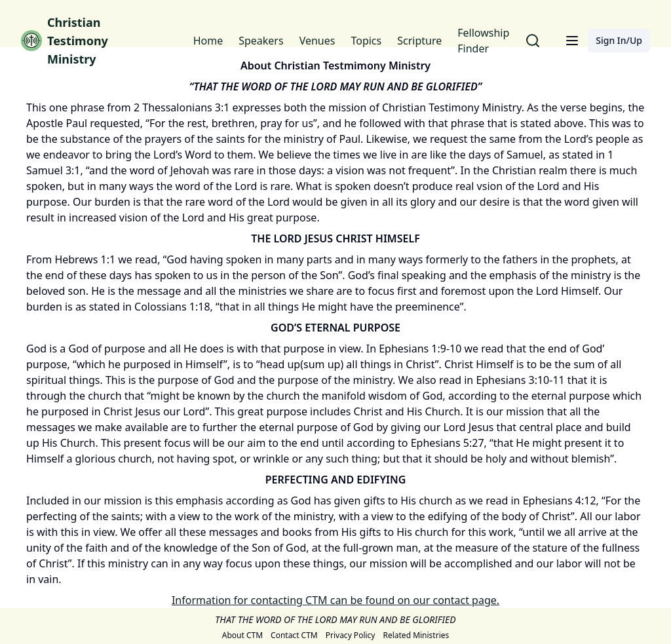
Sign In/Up (619, 40)
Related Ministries (416, 635)
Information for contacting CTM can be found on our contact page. (335, 600)
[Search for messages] (533, 40)
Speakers (261, 40)
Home (208, 40)
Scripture (419, 40)
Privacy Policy (350, 635)
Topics (366, 40)
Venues (317, 40)
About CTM (242, 635)
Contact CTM (294, 635)
